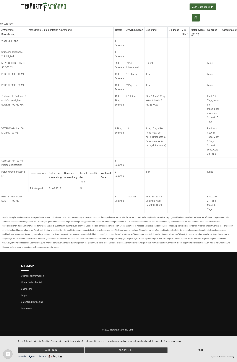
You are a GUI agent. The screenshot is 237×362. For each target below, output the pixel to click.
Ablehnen (50, 350)
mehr (202, 350)
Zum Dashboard (202, 6)
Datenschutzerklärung (32, 302)
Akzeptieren (126, 350)
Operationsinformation (32, 275)
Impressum (26, 308)
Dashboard (26, 289)
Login (24, 295)
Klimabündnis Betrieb (31, 282)
